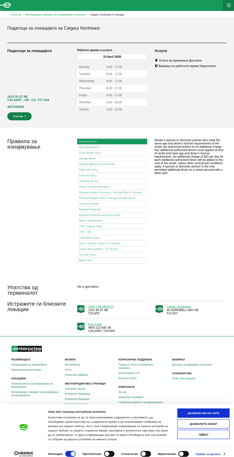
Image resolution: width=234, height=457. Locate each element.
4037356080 (15, 106)
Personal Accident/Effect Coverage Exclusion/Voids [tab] (108, 198)
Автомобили (74, 364)
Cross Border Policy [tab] (91, 153)
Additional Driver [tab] (89, 141)
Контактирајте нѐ (130, 373)
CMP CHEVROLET (101, 306)
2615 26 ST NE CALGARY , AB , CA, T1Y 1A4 (28, 98)
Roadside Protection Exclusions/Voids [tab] (101, 215)
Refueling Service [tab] (90, 181)
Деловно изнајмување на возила (194, 364)
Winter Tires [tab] (87, 260)
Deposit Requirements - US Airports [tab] (100, 249)
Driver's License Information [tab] (95, 187)
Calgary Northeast (179, 306)
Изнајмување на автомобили (31, 364)
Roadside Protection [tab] (91, 209)
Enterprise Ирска (77, 388)
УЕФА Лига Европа (185, 378)
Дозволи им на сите (203, 408)
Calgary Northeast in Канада (107, 14)
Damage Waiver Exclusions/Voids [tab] (98, 164)
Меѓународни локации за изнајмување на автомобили (36, 394)
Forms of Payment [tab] (90, 204)
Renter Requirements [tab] (92, 221)
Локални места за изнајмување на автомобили (36, 385)
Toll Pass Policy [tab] (89, 255)
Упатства (20, 117)
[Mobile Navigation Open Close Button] (228, 5)
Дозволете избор (203, 419)
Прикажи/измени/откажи (28, 369)
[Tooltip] (205, 60)
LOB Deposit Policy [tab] (91, 238)
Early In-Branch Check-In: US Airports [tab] (101, 243)
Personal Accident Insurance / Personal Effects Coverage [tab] (111, 192)
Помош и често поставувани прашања (143, 366)
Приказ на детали (208, 449)
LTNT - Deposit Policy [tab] (92, 226)
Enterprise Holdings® (133, 397)
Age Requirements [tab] (90, 147)
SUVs (70, 369)
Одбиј (203, 430)
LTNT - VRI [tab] (86, 232)
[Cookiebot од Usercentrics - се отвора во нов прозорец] (24, 450)
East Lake (94, 324)
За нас (124, 392)
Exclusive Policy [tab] (89, 175)
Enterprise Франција (79, 398)
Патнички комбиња (78, 374)
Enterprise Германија (79, 393)
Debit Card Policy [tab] (90, 170)
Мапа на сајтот (129, 378)
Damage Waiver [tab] (89, 158)
